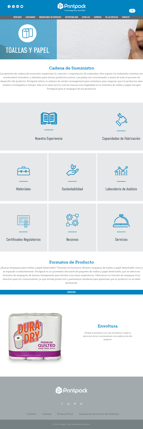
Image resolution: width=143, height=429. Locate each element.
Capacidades (30, 17)
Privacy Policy (65, 414)
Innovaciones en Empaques (50, 17)
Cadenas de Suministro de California (99, 414)
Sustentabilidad (71, 17)
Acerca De (86, 17)
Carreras (97, 17)
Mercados (17, 17)
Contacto (126, 17)
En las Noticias (111, 17)
